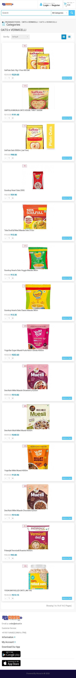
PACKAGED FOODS (12, 22)
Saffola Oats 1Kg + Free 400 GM (17, 70)
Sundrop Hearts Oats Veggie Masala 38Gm (21, 270)
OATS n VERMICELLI (30, 22)
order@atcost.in (15, 624)
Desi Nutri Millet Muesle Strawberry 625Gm (21, 390)
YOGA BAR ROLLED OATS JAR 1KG (18, 591)
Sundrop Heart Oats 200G (14, 190)
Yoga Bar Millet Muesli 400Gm (16, 470)
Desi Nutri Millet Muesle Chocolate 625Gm (20, 511)
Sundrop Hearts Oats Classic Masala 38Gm (21, 310)
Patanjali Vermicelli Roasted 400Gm (18, 551)
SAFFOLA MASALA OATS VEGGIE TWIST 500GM (23, 110)
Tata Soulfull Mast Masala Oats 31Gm (19, 230)
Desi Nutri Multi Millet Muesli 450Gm (18, 430)
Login (46, 5)
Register (56, 5)
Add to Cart (67, 78)
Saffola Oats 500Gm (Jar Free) (16, 150)
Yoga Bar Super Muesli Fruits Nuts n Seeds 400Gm (24, 350)
